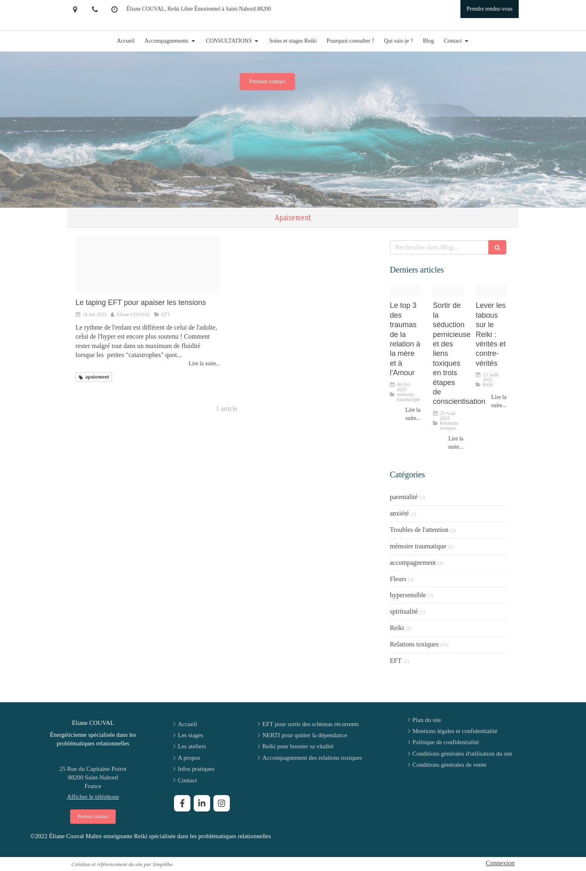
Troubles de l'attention (419, 529)
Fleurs (398, 578)
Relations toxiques (414, 644)
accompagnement (413, 562)
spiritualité (404, 611)
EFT (395, 660)
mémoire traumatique (418, 546)
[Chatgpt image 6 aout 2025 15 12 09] (405, 291)
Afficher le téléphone (93, 796)
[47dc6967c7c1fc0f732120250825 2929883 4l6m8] (448, 291)
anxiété (399, 513)
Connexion (500, 863)
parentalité (404, 496)
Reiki (397, 627)
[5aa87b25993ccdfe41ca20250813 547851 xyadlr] (491, 291)
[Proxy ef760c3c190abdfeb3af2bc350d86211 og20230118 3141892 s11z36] (148, 265)
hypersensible (408, 594)
